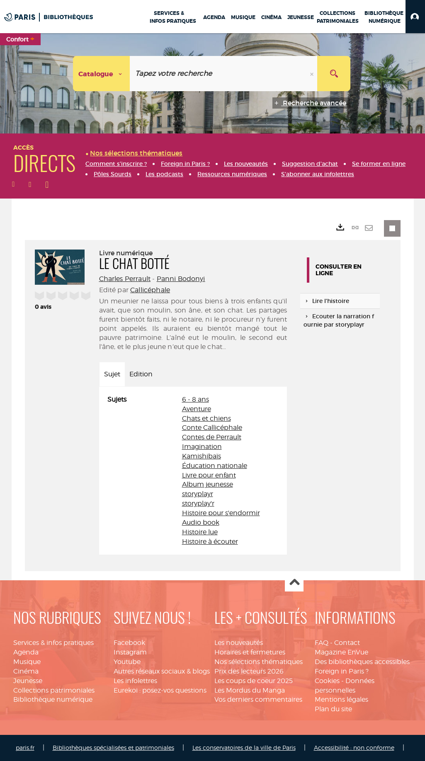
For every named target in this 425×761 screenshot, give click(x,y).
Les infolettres (135, 681)
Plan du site (333, 709)
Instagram (130, 652)
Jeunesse (27, 681)
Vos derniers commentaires (258, 699)
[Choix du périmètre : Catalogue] (101, 73)
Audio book (200, 522)
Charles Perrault (125, 279)
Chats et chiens (206, 418)
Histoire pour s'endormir (221, 513)
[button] (415, 16)
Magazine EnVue (341, 652)
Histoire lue (200, 532)
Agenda (26, 652)
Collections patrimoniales (54, 690)
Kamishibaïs (201, 456)
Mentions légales (341, 699)
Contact (347, 643)
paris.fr (25, 747)
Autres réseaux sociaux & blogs (162, 671)
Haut (294, 582)
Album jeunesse (207, 484)
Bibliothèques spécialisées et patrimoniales (113, 747)
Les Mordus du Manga (249, 690)
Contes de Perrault (211, 437)
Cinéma (26, 671)
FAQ (321, 643)
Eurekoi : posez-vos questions (160, 690)
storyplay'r (198, 503)
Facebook (129, 643)
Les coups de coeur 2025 (253, 681)
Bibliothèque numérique (52, 699)
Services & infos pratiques (53, 643)
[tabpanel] (193, 471)
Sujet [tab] (112, 374)
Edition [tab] (141, 374)
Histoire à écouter (210, 541)
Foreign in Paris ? (342, 671)
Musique (27, 662)
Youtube (127, 662)
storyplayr (197, 494)
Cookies (327, 681)
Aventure (196, 409)
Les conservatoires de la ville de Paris (244, 747)
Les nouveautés (238, 643)
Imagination (202, 447)
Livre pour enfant (209, 475)
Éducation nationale (214, 466)
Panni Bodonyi (181, 279)
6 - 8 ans (195, 399)
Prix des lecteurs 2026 (249, 671)
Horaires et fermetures (249, 652)
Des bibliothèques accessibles (362, 662)
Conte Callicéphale (212, 427)
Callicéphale (150, 290)
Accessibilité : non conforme (354, 747)
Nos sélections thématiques (258, 662)
